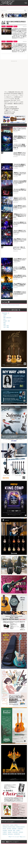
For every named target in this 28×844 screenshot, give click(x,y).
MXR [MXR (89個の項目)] (20, 832)
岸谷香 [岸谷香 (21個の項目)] (4, 814)
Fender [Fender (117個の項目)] (20, 830)
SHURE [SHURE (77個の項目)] (17, 834)
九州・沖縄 (6, 313)
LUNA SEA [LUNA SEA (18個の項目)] (15, 817)
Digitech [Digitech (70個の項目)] (8, 836)
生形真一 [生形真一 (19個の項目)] (18, 816)
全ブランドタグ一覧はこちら (18, 840)
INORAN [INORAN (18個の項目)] (5, 819)
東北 (4, 301)
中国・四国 (6, 311)
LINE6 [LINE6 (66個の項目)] (12, 836)
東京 (4, 305)
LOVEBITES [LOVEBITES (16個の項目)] (17, 819)
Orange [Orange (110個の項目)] (4, 832)
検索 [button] (25, 11)
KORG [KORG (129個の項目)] (8, 830)
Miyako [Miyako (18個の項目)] (9, 817)
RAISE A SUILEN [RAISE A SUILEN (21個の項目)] (20, 812)
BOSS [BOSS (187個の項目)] (4, 830)
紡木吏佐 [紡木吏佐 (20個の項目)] (9, 814)
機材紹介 (15, 26)
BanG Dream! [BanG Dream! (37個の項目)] (6, 810)
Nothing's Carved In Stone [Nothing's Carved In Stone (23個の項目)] (9, 812)
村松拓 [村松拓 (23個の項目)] (16, 810)
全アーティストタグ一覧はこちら (17, 822)
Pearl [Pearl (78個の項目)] (8, 834)
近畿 (4, 309)
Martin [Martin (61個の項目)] (4, 838)
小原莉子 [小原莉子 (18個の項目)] (5, 817)
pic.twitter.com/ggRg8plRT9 (11, 108)
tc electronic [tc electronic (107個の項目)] (10, 832)
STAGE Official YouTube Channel (11, 290)
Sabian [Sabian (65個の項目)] (21, 836)
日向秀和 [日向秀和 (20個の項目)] (5, 816)
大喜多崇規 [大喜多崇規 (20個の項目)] (20, 814)
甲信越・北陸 (6, 306)
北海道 (5, 300)
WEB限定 (3, 26)
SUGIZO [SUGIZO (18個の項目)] (21, 817)
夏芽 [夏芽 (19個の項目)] (14, 816)
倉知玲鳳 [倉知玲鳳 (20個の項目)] (14, 814)
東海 (4, 308)
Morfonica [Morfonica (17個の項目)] (10, 819)
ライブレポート (9, 26)
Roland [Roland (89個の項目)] (4, 834)
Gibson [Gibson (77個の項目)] (12, 834)
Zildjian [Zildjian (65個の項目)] (17, 836)
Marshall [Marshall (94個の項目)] (16, 832)
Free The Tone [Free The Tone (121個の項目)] (14, 830)
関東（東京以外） (7, 303)
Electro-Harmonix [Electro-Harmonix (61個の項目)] (11, 838)
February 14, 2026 (9, 113)
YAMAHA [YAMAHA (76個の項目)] (22, 834)
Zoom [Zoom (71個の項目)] (4, 836)
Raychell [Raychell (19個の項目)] (10, 816)
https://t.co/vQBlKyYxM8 (10, 107)
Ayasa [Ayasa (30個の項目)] (11, 810)
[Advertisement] (14, 76)
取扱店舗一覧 (5, 298)
